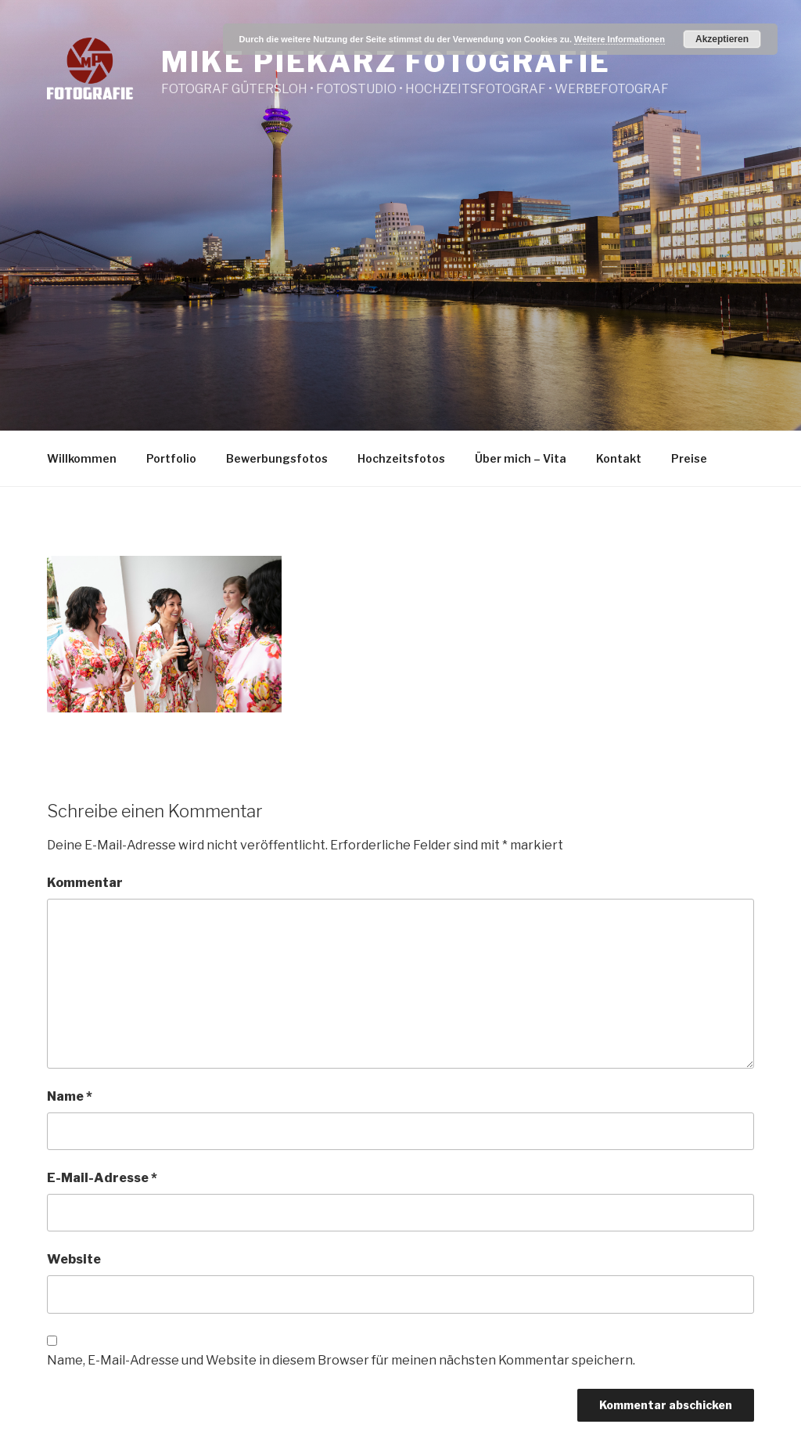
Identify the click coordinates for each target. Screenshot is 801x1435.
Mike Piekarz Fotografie (385, 62)
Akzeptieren (722, 39)
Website (74, 1259)
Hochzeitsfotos (401, 458)
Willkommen (82, 458)
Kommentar (85, 882)
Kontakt (618, 458)
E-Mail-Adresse (102, 1177)
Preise (689, 458)
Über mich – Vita (520, 458)
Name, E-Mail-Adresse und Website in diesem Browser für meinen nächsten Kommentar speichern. (341, 1360)
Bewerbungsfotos (277, 458)
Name (69, 1096)
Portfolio (171, 458)
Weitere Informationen (619, 39)
